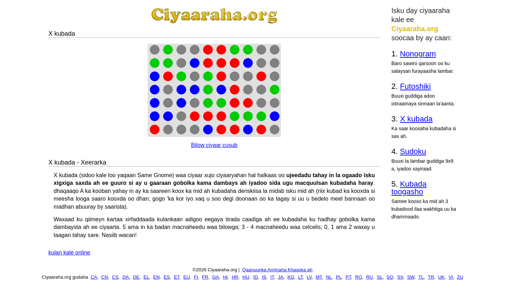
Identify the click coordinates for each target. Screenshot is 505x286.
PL (339, 277)
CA (94, 277)
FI (196, 277)
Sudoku (413, 151)
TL (421, 277)
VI (451, 277)
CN (104, 277)
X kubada (416, 118)
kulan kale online (69, 253)
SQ (389, 277)
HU (245, 277)
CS (115, 277)
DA (125, 277)
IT (272, 277)
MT (319, 277)
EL (146, 277)
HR (235, 277)
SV (400, 277)
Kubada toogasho (408, 188)
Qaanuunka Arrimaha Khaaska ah (277, 269)
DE (136, 277)
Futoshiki (415, 86)
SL (380, 277)
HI (225, 277)
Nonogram (418, 53)
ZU (460, 277)
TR (431, 277)
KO (290, 277)
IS (264, 277)
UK (441, 277)
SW (411, 277)
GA (215, 277)
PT (348, 277)
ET (177, 277)
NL (329, 277)
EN (156, 277)
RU (369, 277)
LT (300, 277)
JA (281, 277)
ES (167, 277)
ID (255, 277)
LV (309, 277)
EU (186, 277)
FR (205, 277)
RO (358, 277)
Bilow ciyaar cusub (214, 145)
